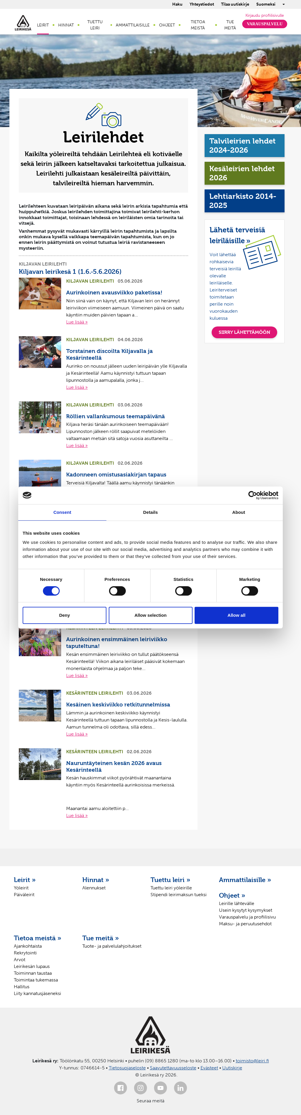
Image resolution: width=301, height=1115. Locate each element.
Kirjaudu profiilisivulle (264, 15)
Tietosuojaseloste (127, 1068)
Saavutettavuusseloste (173, 1068)
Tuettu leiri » (170, 880)
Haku (177, 4)
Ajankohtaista (28, 946)
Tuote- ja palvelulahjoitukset (111, 946)
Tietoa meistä (198, 25)
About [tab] (238, 512)
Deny (64, 615)
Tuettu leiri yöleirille (171, 888)
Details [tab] (150, 512)
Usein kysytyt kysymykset (245, 910)
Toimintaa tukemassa (36, 980)
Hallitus (21, 986)
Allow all (236, 615)
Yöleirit (21, 888)
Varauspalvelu (264, 24)
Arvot (19, 959)
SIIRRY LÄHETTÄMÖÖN (244, 332)
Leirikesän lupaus (32, 966)
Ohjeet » (232, 895)
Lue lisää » (77, 322)
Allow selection (150, 615)
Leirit (43, 25)
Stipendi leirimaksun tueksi (178, 894)
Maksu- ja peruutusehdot (245, 923)
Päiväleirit (24, 894)
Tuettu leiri (95, 25)
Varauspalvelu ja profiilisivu (247, 917)
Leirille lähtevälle (236, 903)
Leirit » (25, 880)
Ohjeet (167, 25)
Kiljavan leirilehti (43, 264)
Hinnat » (95, 880)
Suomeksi (265, 4)
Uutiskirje (232, 1068)
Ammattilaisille (133, 25)
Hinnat (66, 25)
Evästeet (209, 1068)
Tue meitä (230, 25)
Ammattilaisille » (245, 880)
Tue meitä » (100, 938)
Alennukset (94, 888)
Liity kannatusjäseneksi (37, 993)
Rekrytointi (25, 953)
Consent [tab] (62, 512)
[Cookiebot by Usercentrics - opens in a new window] (252, 495)
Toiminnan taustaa (33, 973)
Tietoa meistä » (37, 938)
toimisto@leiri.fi (252, 1061)
